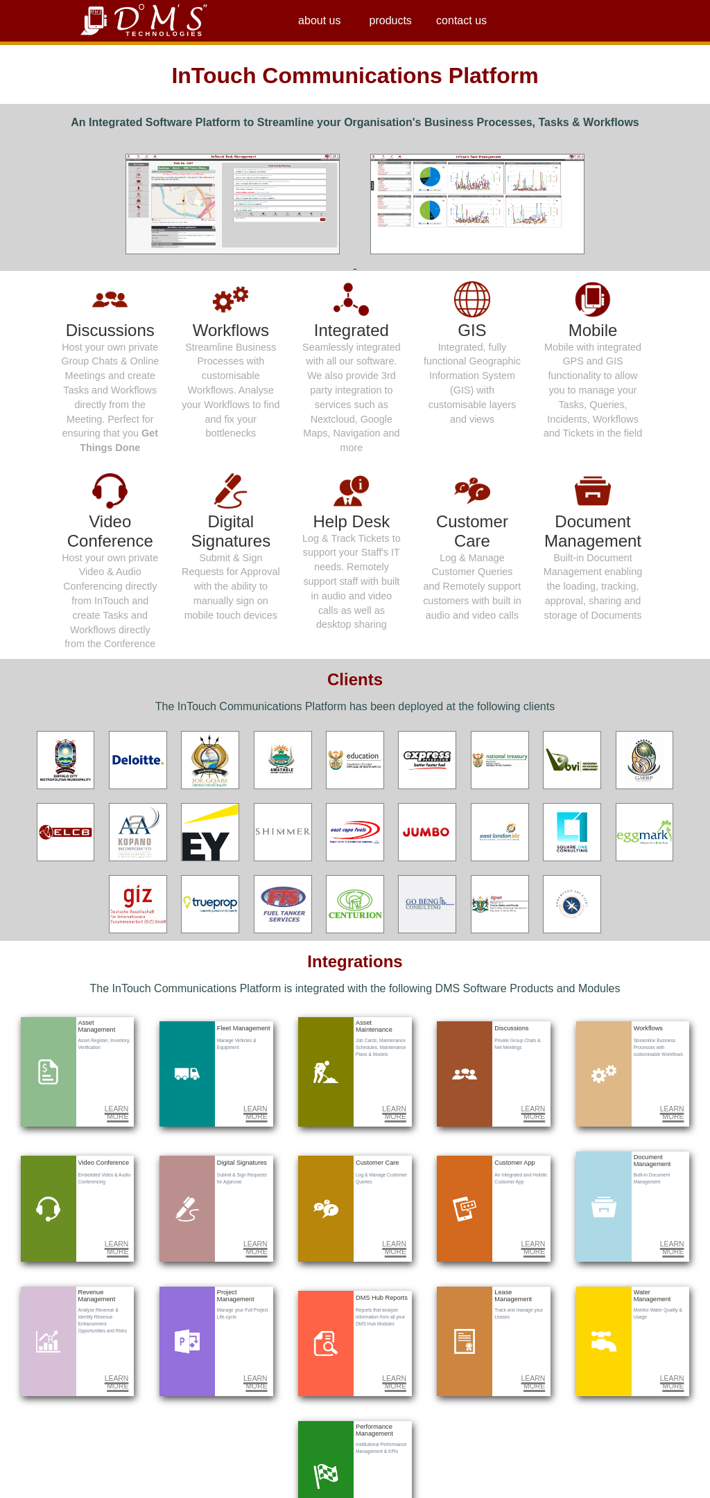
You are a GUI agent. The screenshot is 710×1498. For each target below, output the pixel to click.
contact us (461, 20)
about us (319, 20)
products (391, 20)
